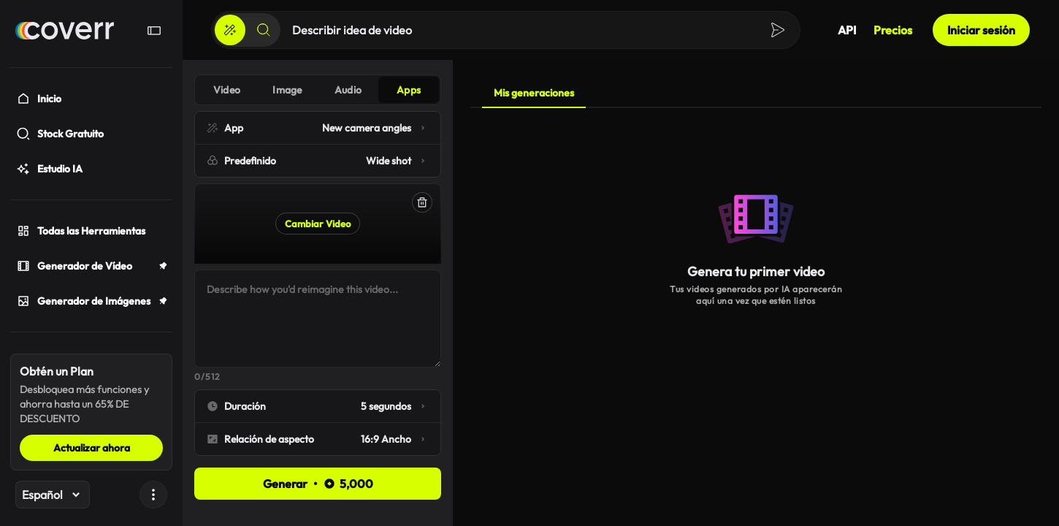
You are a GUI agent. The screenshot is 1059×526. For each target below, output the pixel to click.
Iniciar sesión (981, 30)
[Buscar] (263, 30)
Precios (892, 30)
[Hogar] (64, 31)
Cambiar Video (318, 223)
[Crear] (230, 30)
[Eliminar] (422, 202)
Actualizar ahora (91, 447)
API (847, 30)
